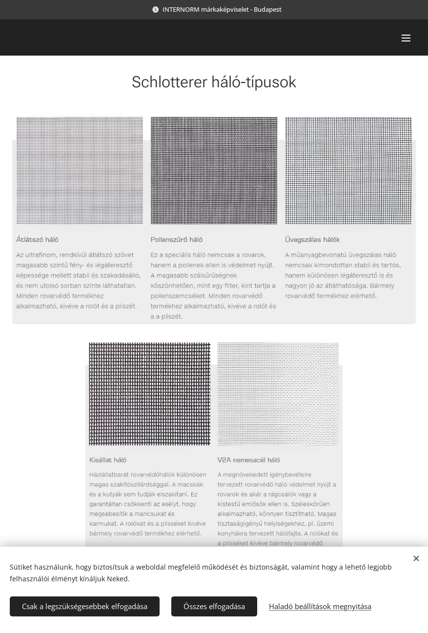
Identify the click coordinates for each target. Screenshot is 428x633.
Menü (406, 38)
